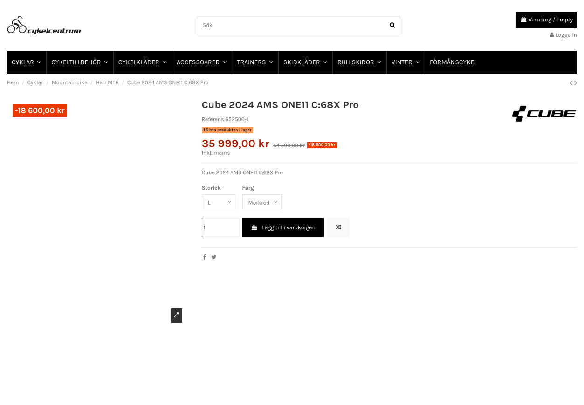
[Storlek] (218, 201)
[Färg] (262, 201)
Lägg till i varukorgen (283, 227)
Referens (213, 119)
